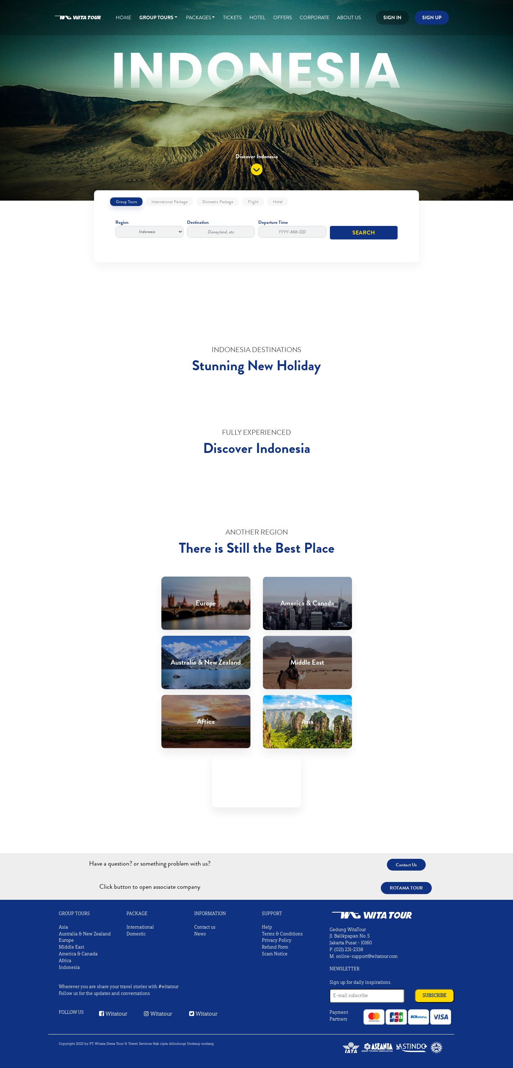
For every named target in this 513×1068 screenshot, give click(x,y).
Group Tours (156, 17)
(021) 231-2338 (348, 950)
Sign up (431, 17)
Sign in (392, 17)
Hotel (257, 17)
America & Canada (78, 954)
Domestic (136, 934)
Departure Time (292, 228)
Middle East (71, 947)
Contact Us (406, 864)
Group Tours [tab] (126, 201)
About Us (349, 17)
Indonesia (69, 967)
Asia (63, 927)
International (140, 927)
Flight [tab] (253, 201)
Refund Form (275, 947)
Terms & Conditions (282, 934)
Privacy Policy (276, 940)
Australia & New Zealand (85, 934)
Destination (221, 228)
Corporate (314, 17)
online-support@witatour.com (367, 956)
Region (149, 228)
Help (267, 927)
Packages (198, 17)
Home (123, 17)
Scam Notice (274, 954)
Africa (65, 961)
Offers (282, 17)
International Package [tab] (169, 201)
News (200, 934)
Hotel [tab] (278, 201)
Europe (66, 940)
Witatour (113, 1013)
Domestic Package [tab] (217, 201)
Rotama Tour (406, 887)
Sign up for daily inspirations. (361, 982)
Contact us (205, 927)
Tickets (232, 17)
